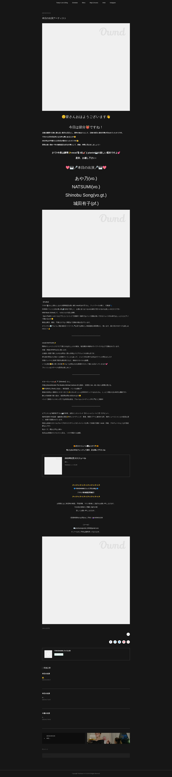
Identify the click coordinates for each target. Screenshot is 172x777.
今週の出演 (46, 713)
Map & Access (94, 3)
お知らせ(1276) (46, 628)
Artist (103, 3)
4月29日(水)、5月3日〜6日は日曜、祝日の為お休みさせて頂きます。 (62, 717)
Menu (83, 3)
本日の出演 (46, 673)
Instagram (113, 3)
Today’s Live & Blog (62, 3)
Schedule (75, 3)
